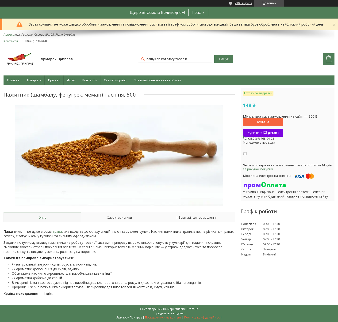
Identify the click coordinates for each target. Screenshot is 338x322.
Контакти (89, 80)
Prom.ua (192, 309)
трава (57, 231)
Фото (71, 80)
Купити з (263, 132)
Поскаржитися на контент (163, 317)
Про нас (54, 80)
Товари (32, 80)
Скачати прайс (115, 80)
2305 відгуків (243, 3)
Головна (13, 80)
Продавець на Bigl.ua (169, 313)
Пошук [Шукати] (223, 59)
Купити (263, 121)
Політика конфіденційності (203, 317)
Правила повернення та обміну (157, 80)
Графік (198, 12)
